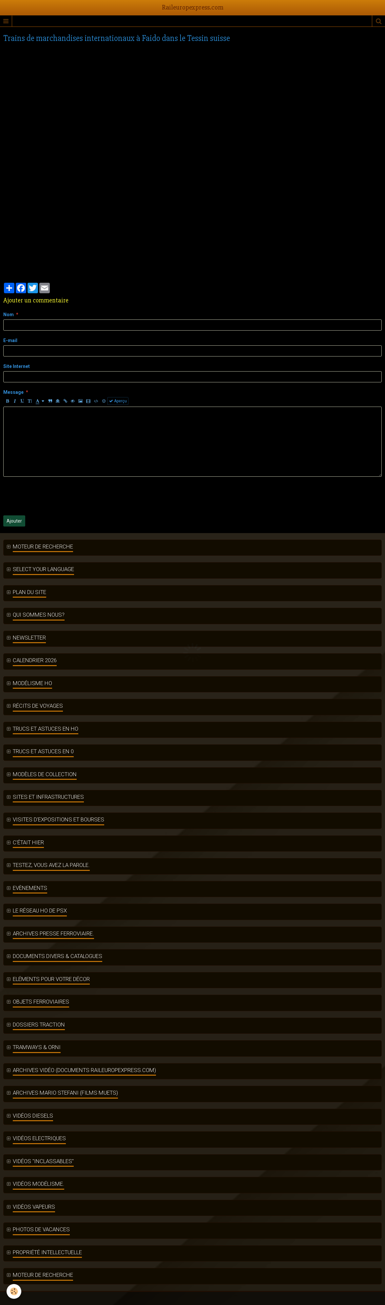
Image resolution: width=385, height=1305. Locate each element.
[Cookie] (14, 1291)
